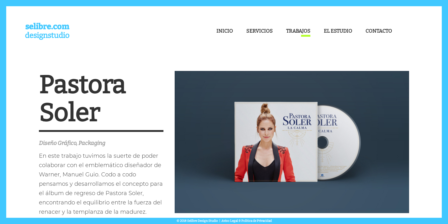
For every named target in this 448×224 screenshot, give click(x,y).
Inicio (224, 31)
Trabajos (298, 31)
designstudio (47, 31)
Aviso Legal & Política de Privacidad (246, 221)
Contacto (378, 31)
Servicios (259, 31)
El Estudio (338, 31)
